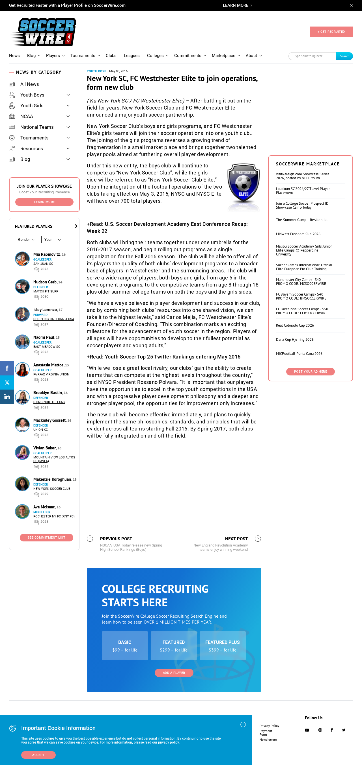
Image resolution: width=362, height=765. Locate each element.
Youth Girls (26, 105)
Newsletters (268, 740)
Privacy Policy (269, 726)
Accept (38, 755)
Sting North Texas (49, 402)
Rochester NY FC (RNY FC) (54, 516)
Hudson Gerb (45, 282)
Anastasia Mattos (48, 365)
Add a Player (174, 673)
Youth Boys (26, 95)
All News (24, 84)
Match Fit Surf (45, 291)
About (251, 55)
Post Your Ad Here (310, 371)
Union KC (40, 430)
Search (345, 56)
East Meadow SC (46, 347)
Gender (24, 239)
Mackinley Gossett (50, 420)
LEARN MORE (235, 5)
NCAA (21, 116)
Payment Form (266, 732)
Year (48, 239)
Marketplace (223, 55)
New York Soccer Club (51, 489)
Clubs (111, 55)
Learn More (44, 202)
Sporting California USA (53, 319)
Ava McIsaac (44, 507)
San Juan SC (43, 264)
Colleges (155, 55)
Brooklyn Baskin (48, 392)
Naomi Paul (44, 337)
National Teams (31, 127)
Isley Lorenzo (45, 309)
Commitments (187, 55)
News (14, 55)
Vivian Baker (45, 448)
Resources (26, 148)
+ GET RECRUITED (331, 32)
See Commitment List (47, 537)
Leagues (132, 55)
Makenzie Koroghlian (52, 479)
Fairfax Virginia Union (51, 374)
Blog (31, 55)
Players (53, 55)
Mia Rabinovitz (47, 254)
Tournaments (82, 55)
